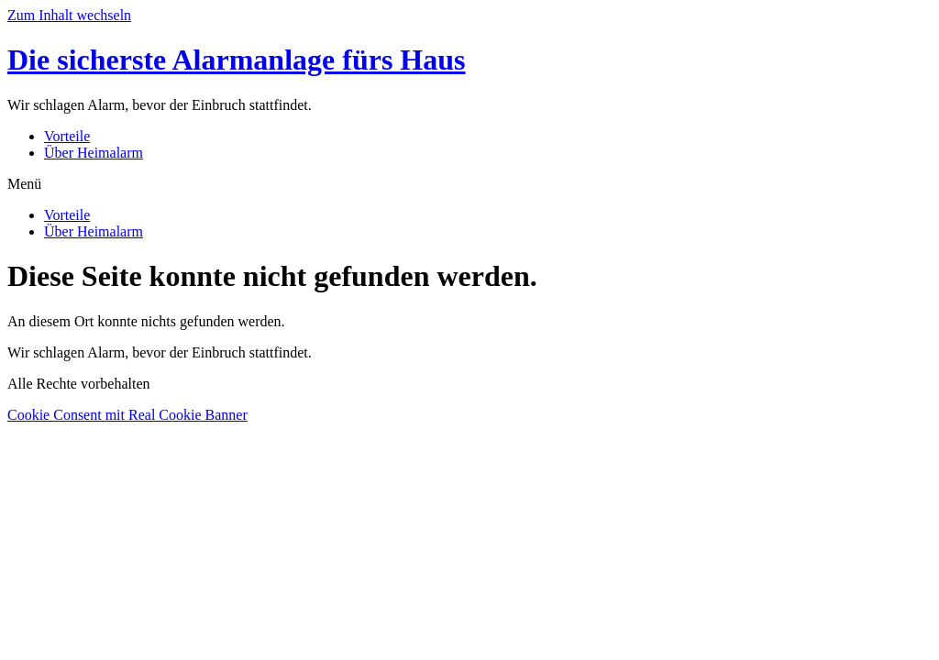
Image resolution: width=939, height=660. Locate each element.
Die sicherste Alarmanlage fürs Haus (236, 59)
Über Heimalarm (93, 152)
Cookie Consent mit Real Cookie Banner (127, 415)
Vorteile (67, 136)
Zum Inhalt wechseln (69, 15)
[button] (469, 184)
